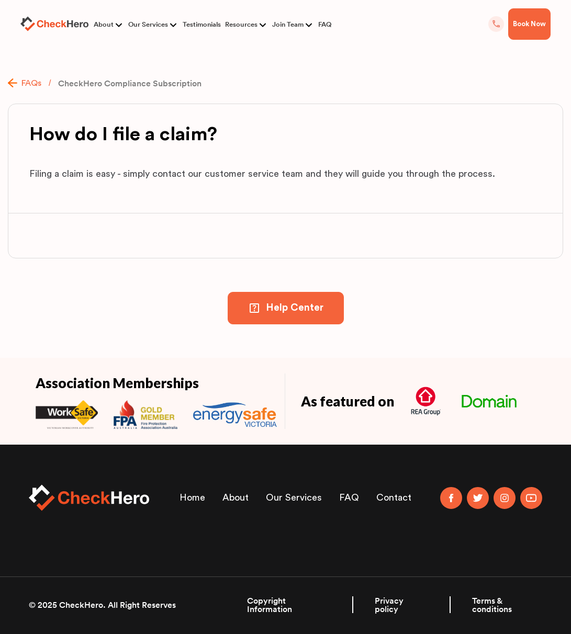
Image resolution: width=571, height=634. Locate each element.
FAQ (324, 24)
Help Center (294, 308)
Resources (241, 24)
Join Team (288, 24)
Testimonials (202, 24)
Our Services (148, 24)
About (104, 24)
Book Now (529, 23)
